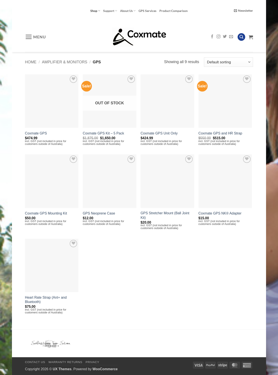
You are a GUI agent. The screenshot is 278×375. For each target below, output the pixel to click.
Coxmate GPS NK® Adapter (220, 213)
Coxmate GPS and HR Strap (220, 133)
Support (110, 11)
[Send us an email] (231, 37)
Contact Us (35, 362)
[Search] (241, 37)
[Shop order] (228, 62)
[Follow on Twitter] (225, 37)
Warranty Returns (65, 362)
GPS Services (147, 11)
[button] (243, 11)
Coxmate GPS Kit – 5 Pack (103, 133)
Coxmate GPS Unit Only (159, 133)
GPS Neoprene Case (99, 213)
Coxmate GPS (36, 133)
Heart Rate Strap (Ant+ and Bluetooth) (46, 300)
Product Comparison (173, 11)
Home (30, 62)
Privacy (92, 362)
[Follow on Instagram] (218, 37)
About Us (128, 11)
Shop (95, 11)
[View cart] (251, 37)
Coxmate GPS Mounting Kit (46, 213)
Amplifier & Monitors (64, 62)
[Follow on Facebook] (212, 37)
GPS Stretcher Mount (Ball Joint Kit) (165, 215)
